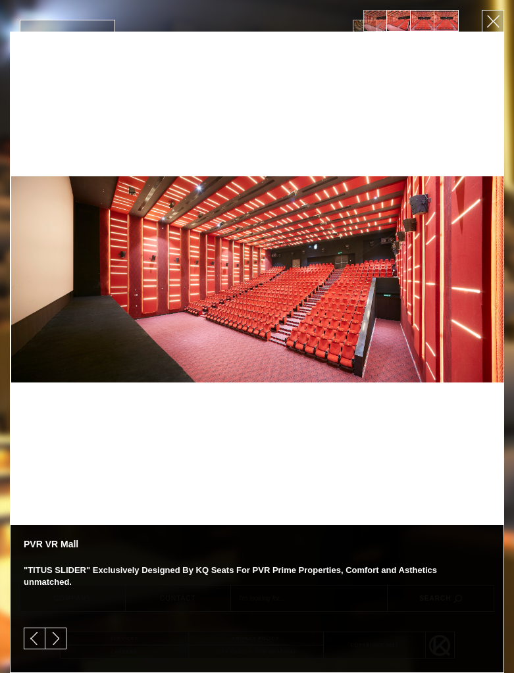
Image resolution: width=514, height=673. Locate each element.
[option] (375, 21)
